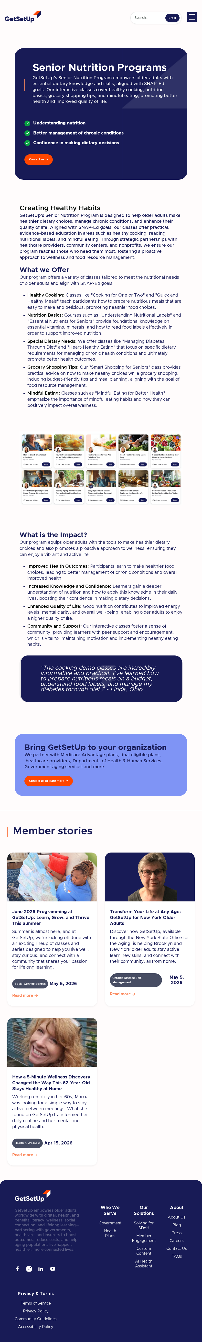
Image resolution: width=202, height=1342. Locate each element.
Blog (176, 1225)
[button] (192, 17)
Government (110, 1223)
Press (176, 1233)
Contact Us (176, 1249)
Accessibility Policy (35, 1327)
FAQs (176, 1256)
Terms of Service (36, 1303)
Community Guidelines (36, 1319)
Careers (177, 1241)
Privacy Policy (36, 1311)
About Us (176, 1217)
